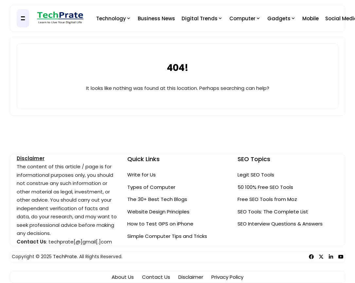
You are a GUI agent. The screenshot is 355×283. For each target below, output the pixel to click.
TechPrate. (65, 257)
